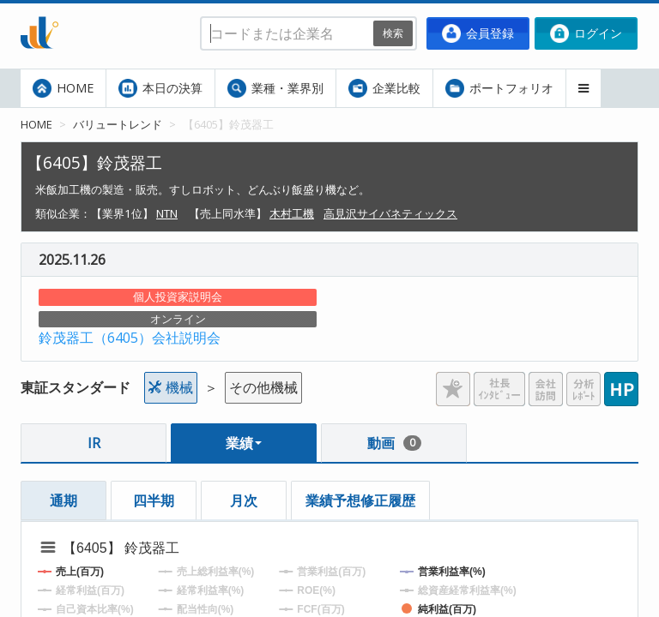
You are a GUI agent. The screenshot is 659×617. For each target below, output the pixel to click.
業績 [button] (244, 443)
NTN (167, 213)
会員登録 (478, 33)
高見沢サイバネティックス (390, 213)
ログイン (586, 33)
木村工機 (291, 213)
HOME (63, 88)
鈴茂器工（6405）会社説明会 (130, 337)
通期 (63, 500)
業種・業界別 (275, 88)
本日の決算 (160, 88)
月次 (243, 500)
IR (94, 443)
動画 (394, 443)
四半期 (153, 500)
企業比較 (384, 88)
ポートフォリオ (499, 88)
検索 (393, 33)
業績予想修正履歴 (360, 500)
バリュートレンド (117, 124)
